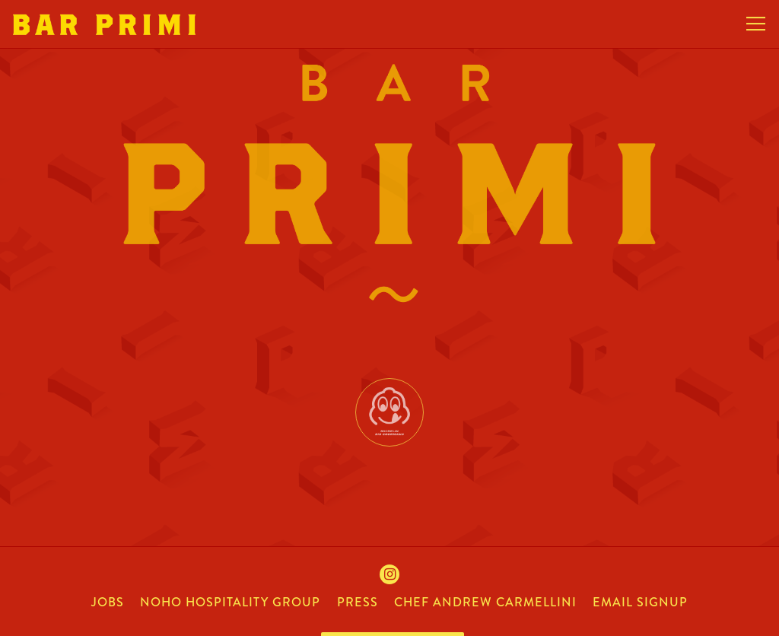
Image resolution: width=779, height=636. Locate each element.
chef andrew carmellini (485, 602)
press (357, 602)
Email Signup (640, 602)
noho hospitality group (230, 602)
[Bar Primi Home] (104, 24)
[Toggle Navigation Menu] (756, 24)
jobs (107, 602)
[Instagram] (389, 574)
